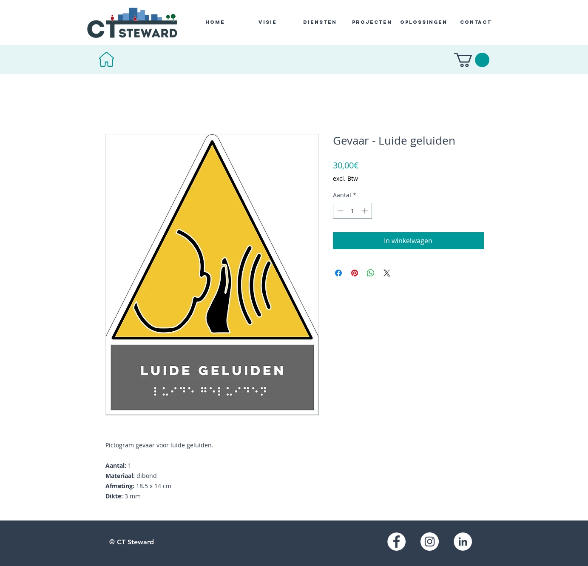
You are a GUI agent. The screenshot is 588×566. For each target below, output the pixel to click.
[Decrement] (339, 210)
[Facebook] (396, 541)
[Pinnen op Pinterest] (354, 273)
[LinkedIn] (463, 541)
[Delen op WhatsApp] (371, 273)
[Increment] (365, 210)
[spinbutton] (352, 210)
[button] (471, 60)
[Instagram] (429, 541)
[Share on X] (387, 273)
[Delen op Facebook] (338, 273)
